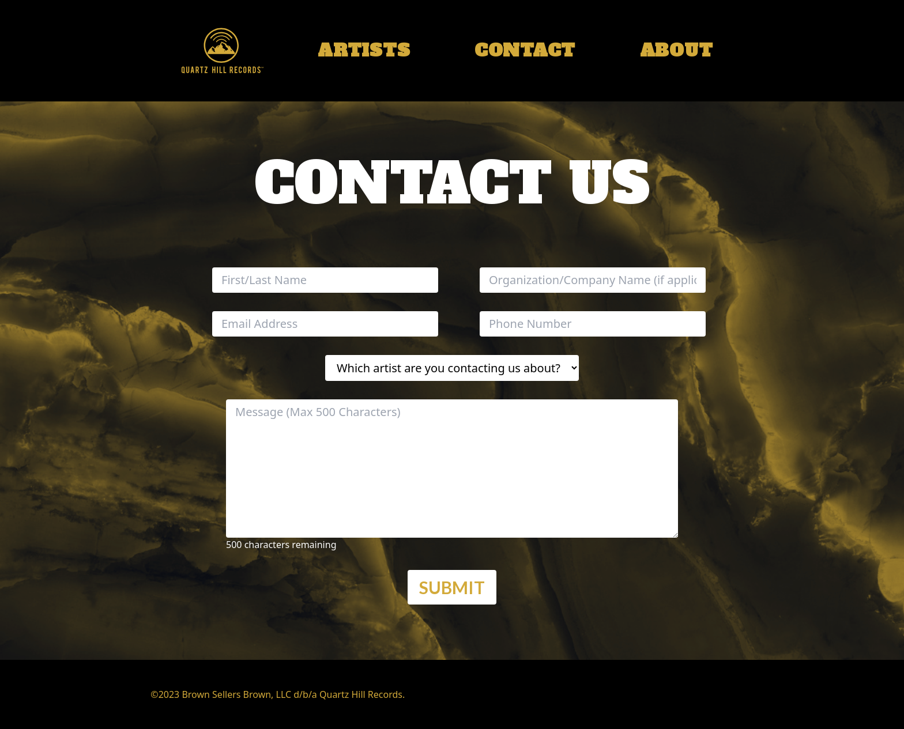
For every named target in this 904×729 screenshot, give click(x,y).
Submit (452, 587)
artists (364, 50)
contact (524, 50)
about (676, 50)
